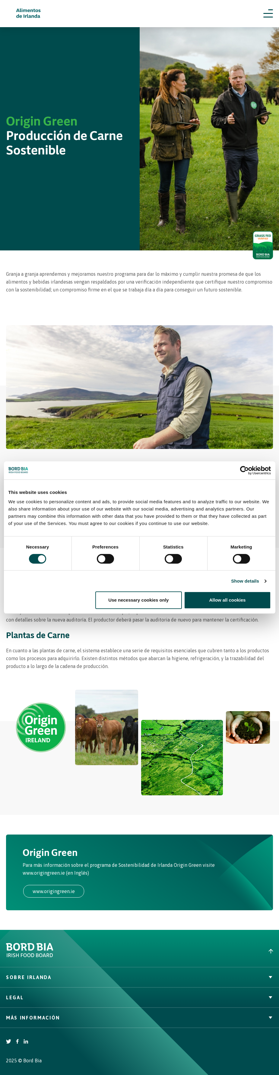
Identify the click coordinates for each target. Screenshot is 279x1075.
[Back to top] (209, 951)
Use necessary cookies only (138, 600)
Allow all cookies (227, 600)
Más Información (139, 1017)
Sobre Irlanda (139, 977)
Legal (139, 997)
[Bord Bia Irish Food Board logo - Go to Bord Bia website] (29, 955)
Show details (245, 581)
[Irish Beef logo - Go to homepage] (28, 13)
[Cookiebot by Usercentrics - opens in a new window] (244, 470)
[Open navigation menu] (268, 13)
